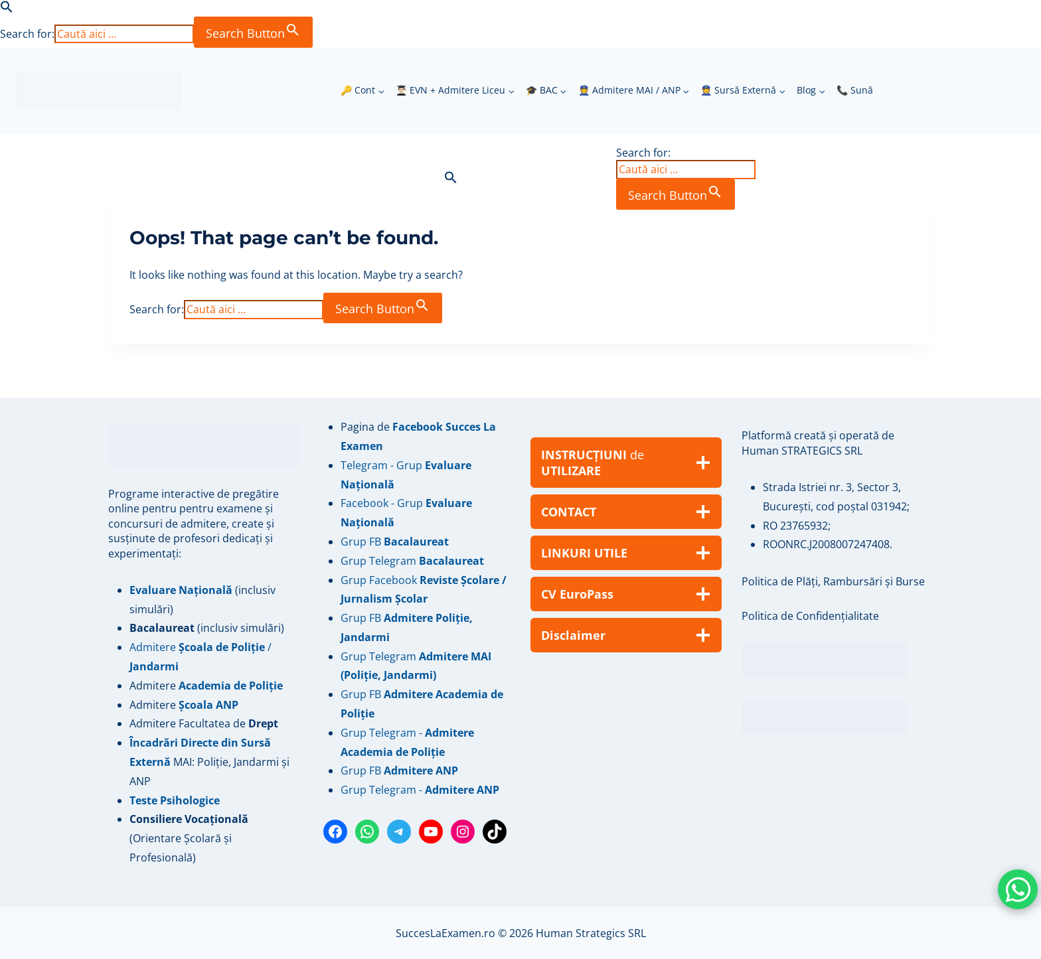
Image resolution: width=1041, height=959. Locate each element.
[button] (6, 9)
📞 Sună (855, 90)
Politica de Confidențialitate (810, 616)
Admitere (154, 685)
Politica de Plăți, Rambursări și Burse (833, 581)
